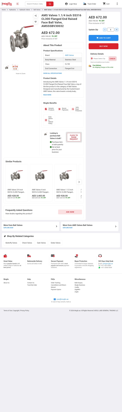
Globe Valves (55, 243)
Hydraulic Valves (25, 10)
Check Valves (27, 243)
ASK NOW (70, 212)
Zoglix (76, 292)
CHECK (112, 59)
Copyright (16, 310)
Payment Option (56, 289)
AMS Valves (69, 55)
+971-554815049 (105, 268)
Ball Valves (37, 10)
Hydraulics (12, 10)
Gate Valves (41, 243)
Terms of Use (8, 310)
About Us (6, 283)
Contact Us (30, 283)
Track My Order (32, 285)
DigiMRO (77, 289)
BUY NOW (103, 46)
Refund (53, 287)
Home (4, 10)
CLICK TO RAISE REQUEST (74, 137)
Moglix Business (80, 285)
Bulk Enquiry (78, 283)
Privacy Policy (24, 310)
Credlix (77, 287)
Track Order (91, 4)
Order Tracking (55, 283)
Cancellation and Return (58, 285)
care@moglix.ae (108, 263)
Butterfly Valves (11, 243)
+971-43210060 (106, 265)
